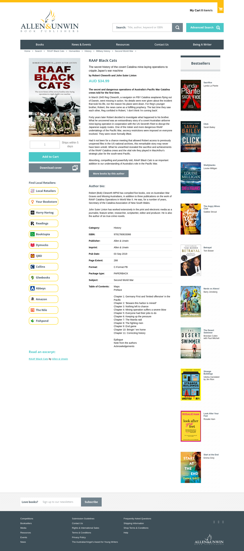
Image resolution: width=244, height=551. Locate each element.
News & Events (81, 44)
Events (23, 537)
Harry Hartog (45, 212)
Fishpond (42, 321)
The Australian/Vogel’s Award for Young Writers (95, 542)
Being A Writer (202, 44)
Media (23, 528)
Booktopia (43, 234)
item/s (201, 10)
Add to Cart (50, 157)
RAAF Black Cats (38, 359)
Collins (40, 267)
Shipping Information (134, 523)
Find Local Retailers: (42, 183)
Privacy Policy (79, 537)
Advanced (202, 27)
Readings (42, 223)
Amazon (41, 299)
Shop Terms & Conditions (136, 528)
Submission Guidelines (83, 518)
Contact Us (162, 44)
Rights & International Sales (85, 528)
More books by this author (108, 173)
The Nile (41, 310)
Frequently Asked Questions (137, 518)
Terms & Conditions (81, 532)
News (23, 542)
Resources (122, 44)
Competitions (26, 518)
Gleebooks (43, 277)
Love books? (30, 502)
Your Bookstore (46, 202)
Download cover (51, 168)
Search (120, 27)
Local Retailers (46, 191)
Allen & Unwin (60, 359)
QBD (39, 256)
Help (126, 532)
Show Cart (220, 7)
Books (40, 44)
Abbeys (41, 288)
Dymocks (42, 245)
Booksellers (26, 523)
